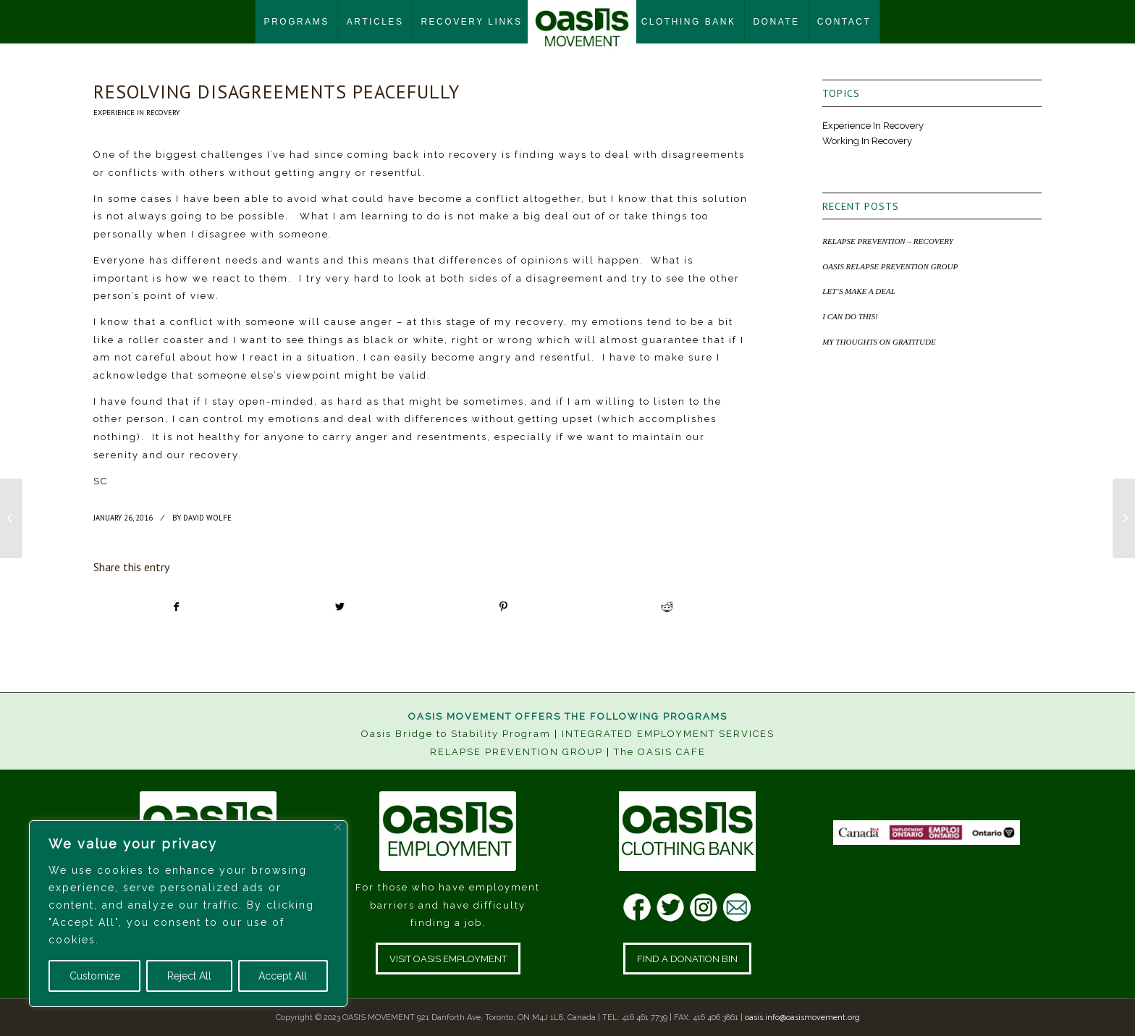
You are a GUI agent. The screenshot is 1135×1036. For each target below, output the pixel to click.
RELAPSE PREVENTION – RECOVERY (887, 241)
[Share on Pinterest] (503, 607)
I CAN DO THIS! (849, 316)
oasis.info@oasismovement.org (802, 1017)
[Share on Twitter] (339, 607)
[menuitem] (297, 21)
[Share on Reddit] (667, 607)
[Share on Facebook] (176, 607)
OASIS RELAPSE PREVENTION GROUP (890, 266)
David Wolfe (207, 518)
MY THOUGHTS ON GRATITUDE (878, 341)
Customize (94, 976)
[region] (188, 913)
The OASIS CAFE (660, 751)
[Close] (337, 827)
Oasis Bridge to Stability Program (456, 733)
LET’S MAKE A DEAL (858, 291)
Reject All (189, 976)
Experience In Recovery (136, 112)
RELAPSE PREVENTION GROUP (516, 751)
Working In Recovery (867, 140)
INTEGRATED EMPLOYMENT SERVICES (668, 733)
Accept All (282, 976)
